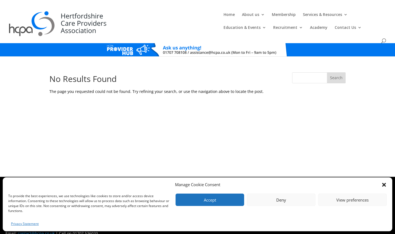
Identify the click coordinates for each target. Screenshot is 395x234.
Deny (281, 200)
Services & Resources (198, 17)
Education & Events (249, 17)
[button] (384, 185)
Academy (326, 17)
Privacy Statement (25, 223)
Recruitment (292, 17)
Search (336, 67)
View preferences (352, 200)
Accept (210, 200)
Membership (160, 17)
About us (126, 17)
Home (105, 17)
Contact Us (352, 17)
